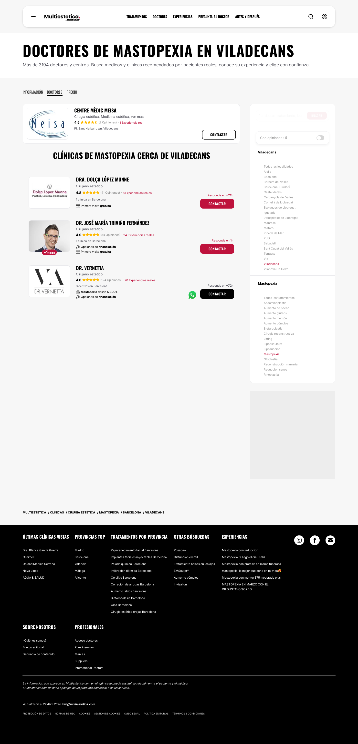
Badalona (270, 177)
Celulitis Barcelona (124, 577)
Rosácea (180, 550)
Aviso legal (132, 713)
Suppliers (81, 661)
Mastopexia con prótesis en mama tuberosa (251, 564)
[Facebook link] (315, 541)
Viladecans (271, 264)
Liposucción (272, 349)
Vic (266, 259)
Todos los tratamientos (279, 298)
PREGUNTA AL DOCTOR (213, 16)
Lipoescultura (273, 344)
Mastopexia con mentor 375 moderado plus (251, 577)
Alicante (80, 577)
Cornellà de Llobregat (278, 202)
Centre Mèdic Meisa (95, 110)
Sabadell (270, 243)
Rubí (267, 238)
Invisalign (180, 584)
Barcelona (82, 557)
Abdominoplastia (275, 303)
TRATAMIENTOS (136, 16)
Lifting (268, 339)
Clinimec (29, 557)
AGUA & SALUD (33, 577)
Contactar (219, 134)
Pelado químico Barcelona (129, 564)
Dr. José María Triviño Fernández (112, 222)
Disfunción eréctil (186, 557)
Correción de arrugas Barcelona (132, 584)
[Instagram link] (299, 541)
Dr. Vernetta (90, 267)
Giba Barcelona (121, 605)
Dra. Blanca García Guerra (40, 550)
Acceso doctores (86, 640)
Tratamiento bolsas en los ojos (194, 564)
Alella (267, 171)
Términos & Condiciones (188, 713)
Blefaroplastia (273, 328)
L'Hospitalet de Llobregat (281, 218)
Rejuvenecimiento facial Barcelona (134, 550)
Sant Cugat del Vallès (278, 248)
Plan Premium (84, 647)
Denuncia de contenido (38, 654)
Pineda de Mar (274, 233)
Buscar (316, 115)
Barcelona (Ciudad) (277, 187)
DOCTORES (160, 16)
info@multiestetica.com (78, 704)
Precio (71, 92)
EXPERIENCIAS (182, 16)
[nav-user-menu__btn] (324, 16)
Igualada (269, 212)
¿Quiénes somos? (34, 640)
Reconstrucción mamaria (281, 364)
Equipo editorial (33, 647)
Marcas (80, 654)
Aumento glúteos (275, 313)
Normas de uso (65, 713)
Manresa (270, 223)
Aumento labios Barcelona (129, 591)
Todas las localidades (278, 166)
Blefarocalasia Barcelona (128, 598)
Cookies (84, 713)
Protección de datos (37, 713)
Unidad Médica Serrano (39, 564)
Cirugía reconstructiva (279, 333)
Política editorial (156, 713)
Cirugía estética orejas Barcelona (133, 611)
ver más (137, 116)
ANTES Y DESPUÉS (247, 16)
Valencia (80, 564)
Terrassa (269, 253)
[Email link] (330, 540)
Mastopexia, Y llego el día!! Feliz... (244, 557)
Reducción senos (275, 369)
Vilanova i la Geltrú (276, 269)
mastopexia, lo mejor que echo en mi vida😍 (252, 571)
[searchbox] (282, 116)
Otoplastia (271, 359)
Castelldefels (273, 192)
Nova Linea (30, 571)
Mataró (269, 228)
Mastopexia (272, 354)
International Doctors (89, 668)
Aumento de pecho (276, 308)
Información (33, 92)
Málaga (80, 571)
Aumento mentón (275, 318)
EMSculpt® (181, 571)
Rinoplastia (271, 374)
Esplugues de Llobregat (279, 207)
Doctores (55, 92)
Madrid (79, 550)
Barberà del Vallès (276, 182)
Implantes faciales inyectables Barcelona (139, 557)
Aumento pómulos (276, 323)
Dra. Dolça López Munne (102, 179)
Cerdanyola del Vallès (278, 197)
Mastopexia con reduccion (240, 550)
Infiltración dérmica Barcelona (131, 571)
